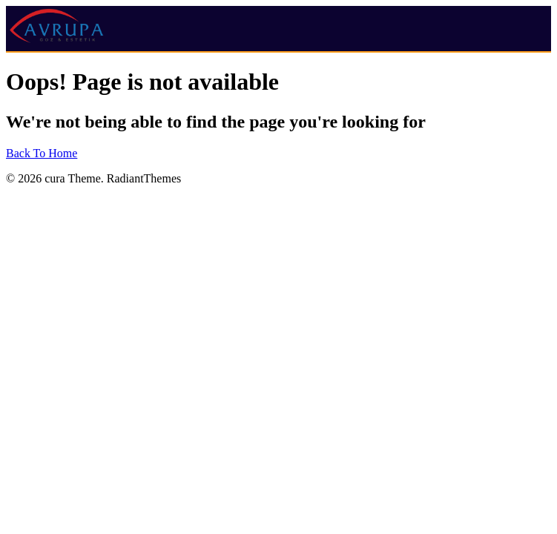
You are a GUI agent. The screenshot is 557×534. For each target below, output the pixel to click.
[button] (458, 18)
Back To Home (41, 153)
